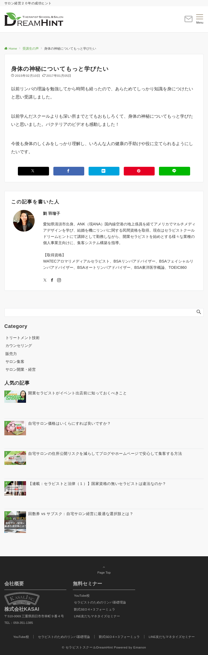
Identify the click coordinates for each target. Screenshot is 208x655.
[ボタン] (188, 21)
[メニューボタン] (200, 19)
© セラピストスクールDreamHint (87, 647)
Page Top (104, 569)
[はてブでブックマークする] (104, 171)
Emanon (139, 647)
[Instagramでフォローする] (59, 280)
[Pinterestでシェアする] (139, 171)
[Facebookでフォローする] (52, 280)
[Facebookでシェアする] (68, 171)
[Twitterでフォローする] (45, 280)
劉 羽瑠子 (51, 213)
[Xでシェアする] (33, 171)
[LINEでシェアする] (174, 171)
